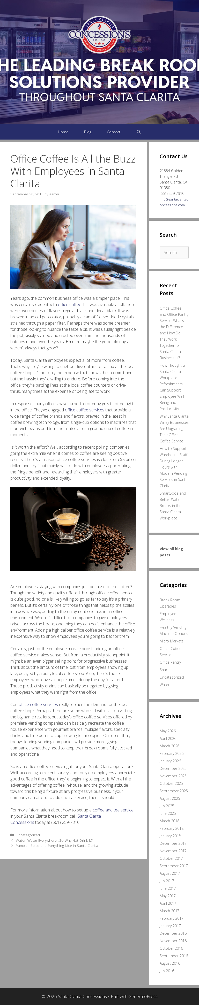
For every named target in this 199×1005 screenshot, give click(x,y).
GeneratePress (143, 996)
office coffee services (84, 410)
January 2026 (170, 760)
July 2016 (167, 970)
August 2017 (170, 873)
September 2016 (174, 955)
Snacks (165, 669)
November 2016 (173, 940)
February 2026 (171, 753)
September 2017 (174, 865)
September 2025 (174, 790)
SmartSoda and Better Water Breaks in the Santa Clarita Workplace (173, 505)
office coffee (69, 304)
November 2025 (173, 775)
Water (164, 684)
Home (63, 131)
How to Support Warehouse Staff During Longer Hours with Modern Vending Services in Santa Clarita (174, 467)
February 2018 (171, 828)
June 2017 (168, 888)
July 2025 (167, 805)
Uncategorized (28, 834)
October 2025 (171, 783)
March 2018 (169, 820)
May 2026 (168, 730)
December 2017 (173, 843)
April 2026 (168, 738)
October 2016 (171, 948)
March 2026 (169, 745)
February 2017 (171, 918)
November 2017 (173, 850)
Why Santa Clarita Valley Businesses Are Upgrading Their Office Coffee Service (174, 428)
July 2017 (167, 880)
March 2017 (169, 910)
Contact (113, 131)
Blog (87, 131)
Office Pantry (170, 662)
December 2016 (173, 933)
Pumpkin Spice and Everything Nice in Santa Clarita (57, 845)
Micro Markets (171, 641)
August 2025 (170, 798)
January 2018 (170, 835)
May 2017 (168, 895)
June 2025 (168, 813)
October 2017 (171, 858)
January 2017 (170, 925)
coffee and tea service (113, 810)
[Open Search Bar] (138, 132)
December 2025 (173, 768)
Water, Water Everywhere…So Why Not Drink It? (54, 840)
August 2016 (170, 963)
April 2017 (168, 903)
